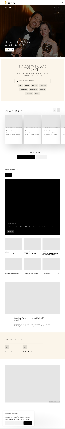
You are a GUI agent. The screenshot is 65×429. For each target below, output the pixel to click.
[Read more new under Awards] (8, 176)
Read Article (10, 235)
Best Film (27, 87)
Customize (9, 423)
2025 (20, 87)
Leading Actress (23, 91)
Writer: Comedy (33, 91)
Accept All (28, 423)
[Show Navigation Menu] (62, 2)
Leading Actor (29, 95)
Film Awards (10, 49)
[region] (18, 418)
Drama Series (43, 87)
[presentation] (54, 8)
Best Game (34, 87)
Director (37, 95)
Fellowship (42, 91)
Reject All (19, 423)
